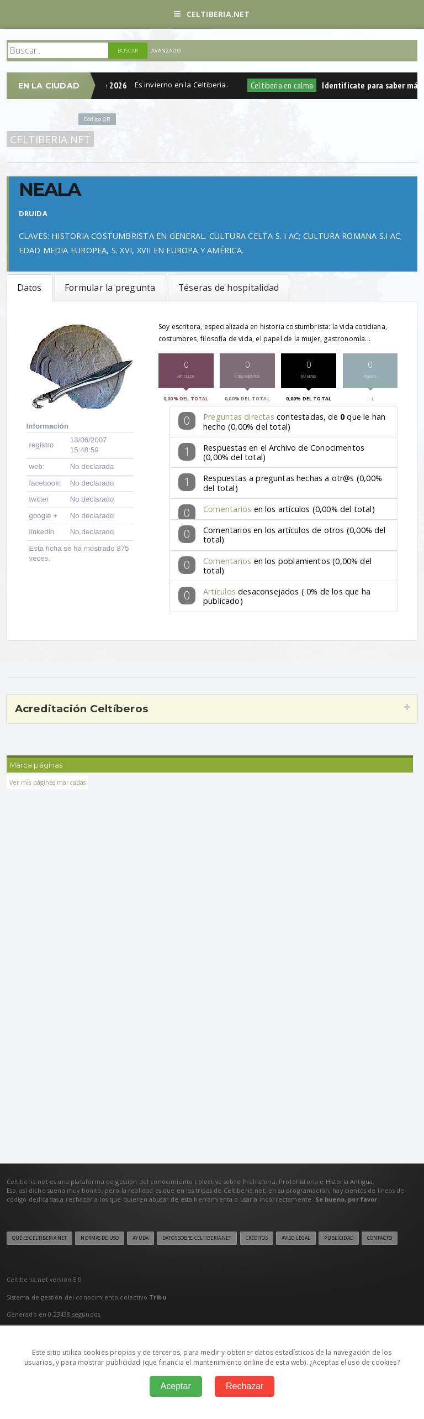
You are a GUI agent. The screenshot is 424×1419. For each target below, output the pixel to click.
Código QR (97, 119)
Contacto (379, 1238)
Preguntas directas (238, 416)
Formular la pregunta (110, 287)
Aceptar (176, 1386)
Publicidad (338, 1238)
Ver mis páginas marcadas (47, 782)
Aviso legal (296, 1238)
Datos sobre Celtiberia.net (196, 1238)
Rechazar (244, 1386)
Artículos (219, 591)
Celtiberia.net (212, 14)
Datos (29, 287)
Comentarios (227, 509)
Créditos (257, 1238)
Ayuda (140, 1238)
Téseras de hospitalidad (228, 287)
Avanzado (166, 50)
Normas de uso (100, 1238)
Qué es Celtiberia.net (39, 1238)
